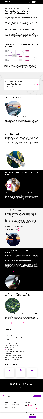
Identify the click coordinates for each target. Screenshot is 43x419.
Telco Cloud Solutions (9, 128)
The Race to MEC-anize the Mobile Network (12, 359)
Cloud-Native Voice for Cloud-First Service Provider (14, 343)
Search (30, 1)
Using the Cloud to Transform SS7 (11, 347)
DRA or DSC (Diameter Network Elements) (12, 345)
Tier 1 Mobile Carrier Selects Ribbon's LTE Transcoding (14, 351)
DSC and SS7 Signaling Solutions (10, 335)
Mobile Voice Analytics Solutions (12, 229)
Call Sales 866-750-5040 (27, 396)
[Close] (42, 416)
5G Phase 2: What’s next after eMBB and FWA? (13, 355)
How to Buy (13, 407)
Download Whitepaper (31, 84)
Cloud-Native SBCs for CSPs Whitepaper (12, 341)
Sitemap (13, 410)
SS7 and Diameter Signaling (17, 322)
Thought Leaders (7, 410)
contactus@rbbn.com (32, 405)
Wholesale (8, 322)
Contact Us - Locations (15, 404)
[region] (21, 416)
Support (13, 411)
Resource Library (14, 408)
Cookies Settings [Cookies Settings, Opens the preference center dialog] (32, 414)
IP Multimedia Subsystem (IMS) (11, 204)
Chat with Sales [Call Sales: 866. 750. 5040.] (37, 396)
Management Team (8, 408)
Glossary (13, 405)
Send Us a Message (21, 387)
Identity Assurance (9, 272)
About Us (6, 404)
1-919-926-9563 (31, 412)
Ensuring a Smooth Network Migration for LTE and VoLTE (15, 357)
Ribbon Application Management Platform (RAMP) (13, 337)
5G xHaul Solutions (9, 148)
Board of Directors (8, 405)
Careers (6, 407)
